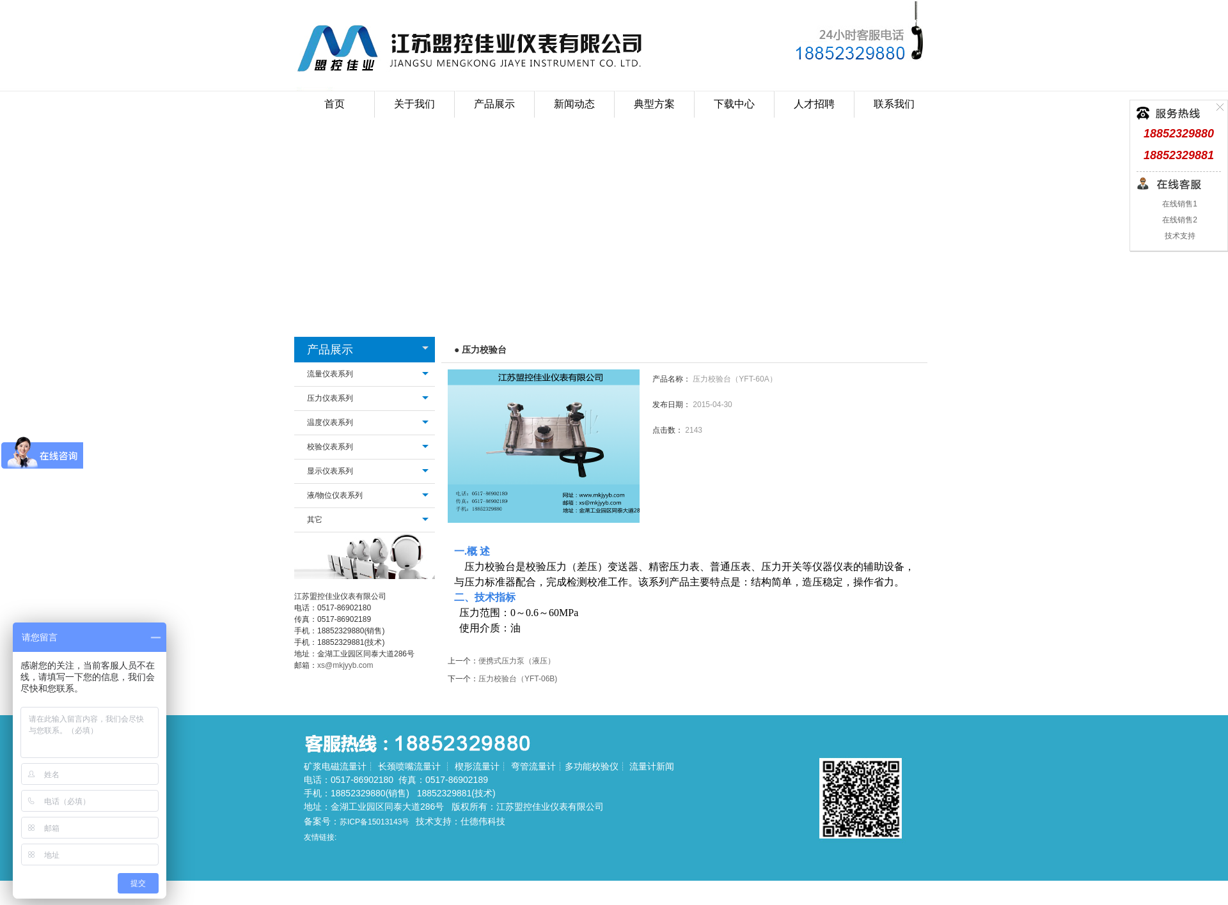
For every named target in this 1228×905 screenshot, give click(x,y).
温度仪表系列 (330, 422)
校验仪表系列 (330, 446)
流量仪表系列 (330, 373)
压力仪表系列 (330, 398)
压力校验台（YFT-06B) (517, 678)
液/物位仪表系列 (335, 495)
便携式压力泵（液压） (516, 660)
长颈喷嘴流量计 (409, 766)
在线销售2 (1178, 219)
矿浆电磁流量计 (335, 766)
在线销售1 (1178, 203)
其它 (314, 519)
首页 (334, 103)
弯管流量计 (533, 766)
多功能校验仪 (591, 766)
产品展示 (330, 349)
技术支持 (1178, 235)
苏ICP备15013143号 (374, 821)
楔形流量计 (477, 766)
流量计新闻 (651, 766)
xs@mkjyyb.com (345, 665)
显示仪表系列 (330, 471)
